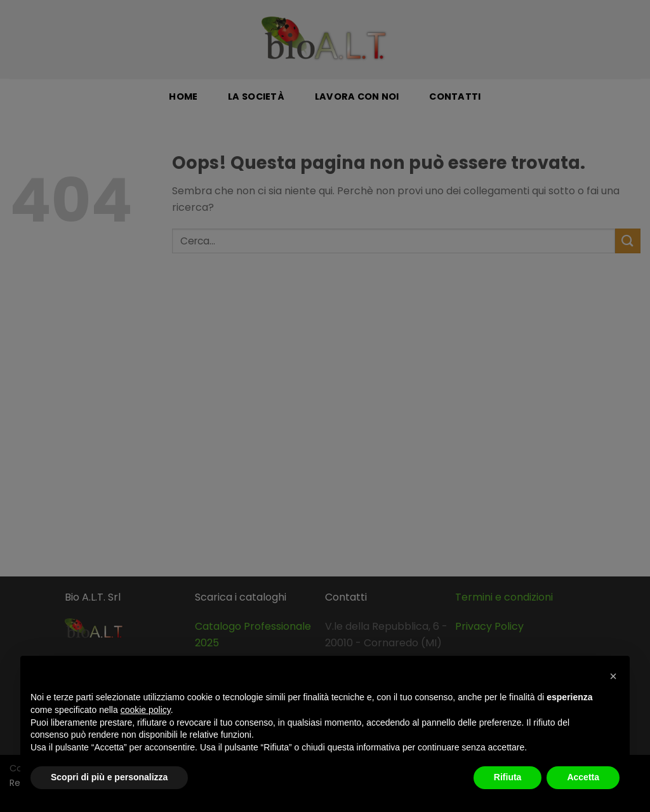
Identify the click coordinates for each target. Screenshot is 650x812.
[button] (613, 676)
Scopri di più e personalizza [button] (109, 777)
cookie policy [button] (146, 710)
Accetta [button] (583, 777)
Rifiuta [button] (508, 777)
